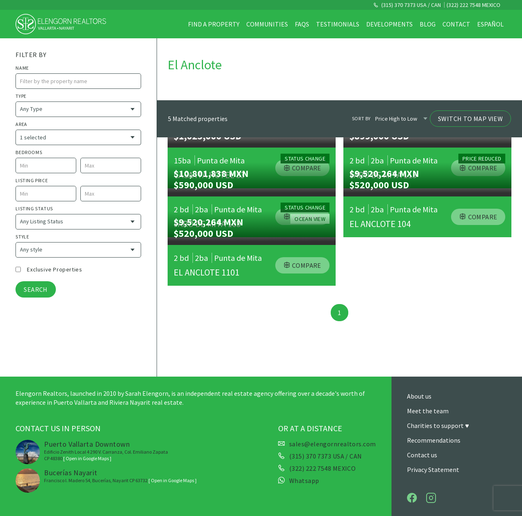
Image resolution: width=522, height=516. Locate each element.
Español (490, 24)
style (22, 237)
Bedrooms (28, 152)
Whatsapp (304, 480)
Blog (428, 24)
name (22, 68)
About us (419, 396)
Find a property (213, 24)
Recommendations (433, 440)
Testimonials (337, 24)
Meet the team (428, 411)
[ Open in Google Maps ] (87, 458)
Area (21, 124)
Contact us (422, 455)
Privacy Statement (433, 469)
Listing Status (34, 208)
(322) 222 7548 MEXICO (473, 5)
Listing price (31, 180)
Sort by (361, 118)
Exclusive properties (54, 269)
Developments (389, 24)
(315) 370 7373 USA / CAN (410, 5)
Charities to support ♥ (438, 425)
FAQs (302, 24)
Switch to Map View (470, 119)
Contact (456, 24)
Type (20, 96)
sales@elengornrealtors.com (332, 444)
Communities (267, 24)
